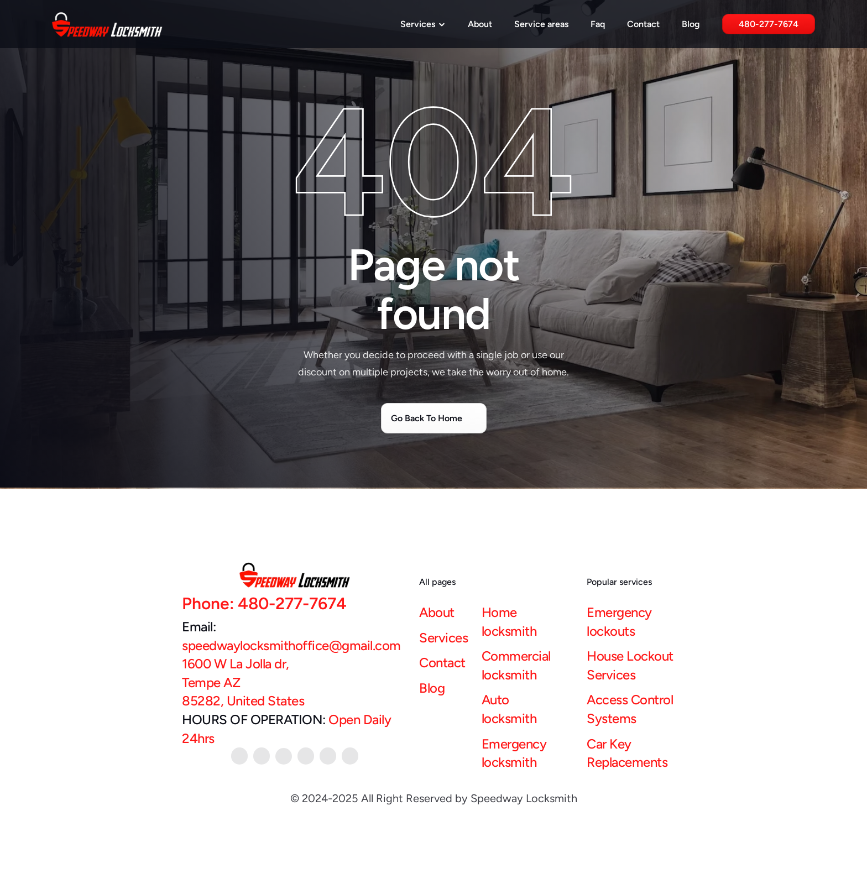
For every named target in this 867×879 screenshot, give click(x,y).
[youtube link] (261, 756)
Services (443, 638)
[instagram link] (350, 756)
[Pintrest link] (239, 756)
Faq (598, 24)
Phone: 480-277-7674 (264, 603)
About (480, 24)
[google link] (328, 756)
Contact (643, 24)
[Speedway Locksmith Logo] (107, 24)
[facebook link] (283, 756)
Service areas (541, 24)
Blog (691, 24)
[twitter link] (305, 756)
